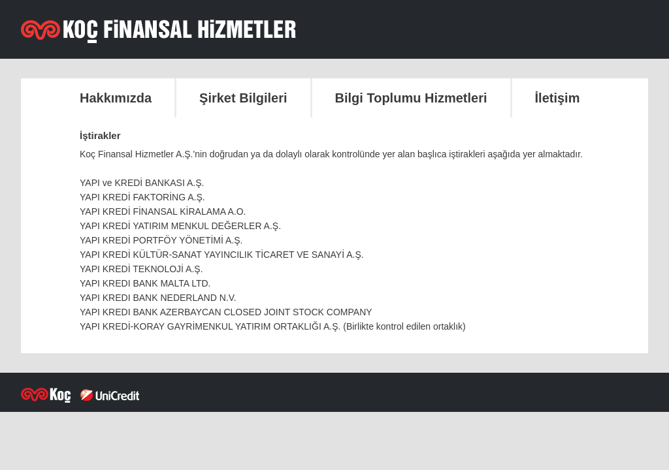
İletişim (557, 98)
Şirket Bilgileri (243, 98)
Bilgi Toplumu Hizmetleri (411, 98)
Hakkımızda (116, 98)
